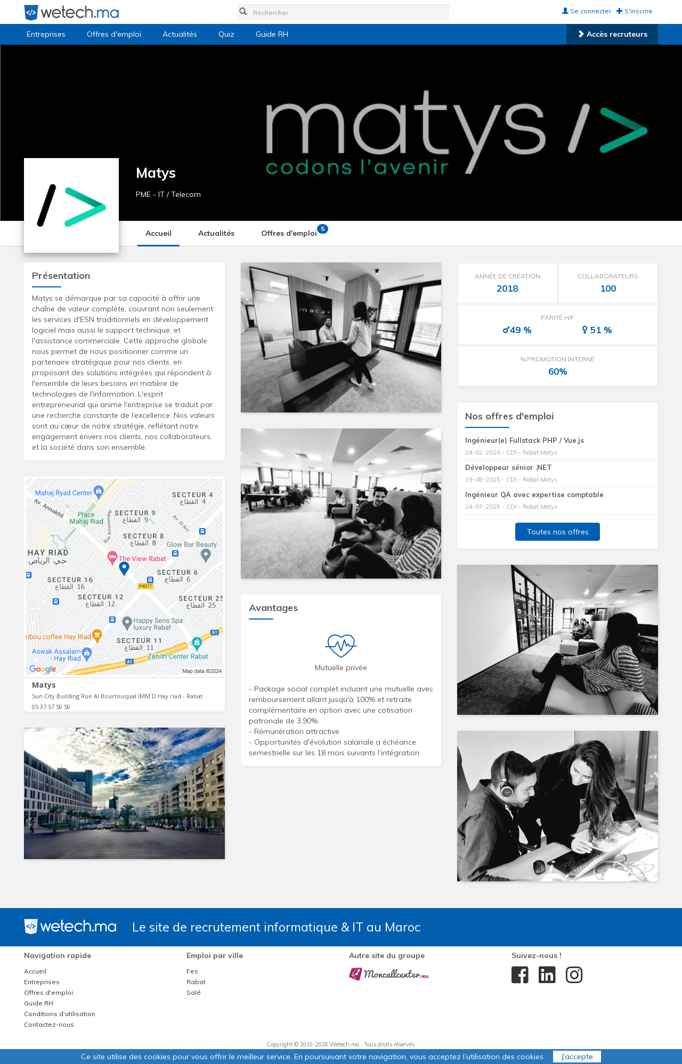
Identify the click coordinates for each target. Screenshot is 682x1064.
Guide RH (272, 34)
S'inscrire (634, 11)
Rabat (196, 982)
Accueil (158, 233)
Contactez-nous (49, 1024)
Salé (193, 992)
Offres (293, 231)
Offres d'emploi (114, 34)
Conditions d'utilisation (59, 1014)
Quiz (226, 34)
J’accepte (577, 1056)
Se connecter (586, 11)
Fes (192, 971)
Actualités (180, 34)
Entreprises (46, 34)
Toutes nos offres (558, 532)
